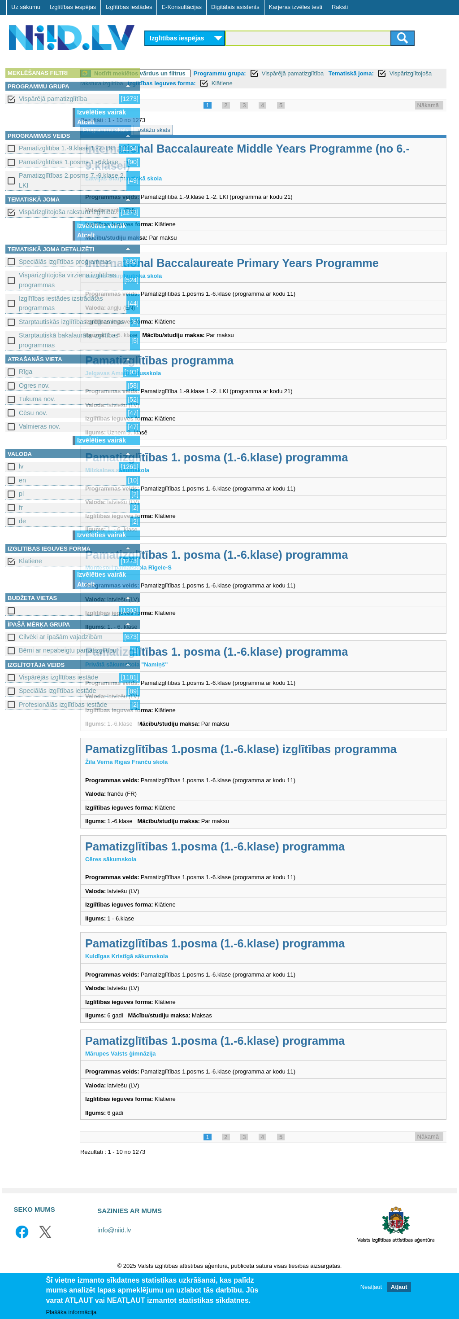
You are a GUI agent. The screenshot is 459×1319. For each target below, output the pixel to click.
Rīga (25, 371)
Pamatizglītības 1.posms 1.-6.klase (68, 162)
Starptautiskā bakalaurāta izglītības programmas (69, 340)
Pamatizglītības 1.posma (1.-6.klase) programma (281, 880)
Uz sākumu (25, 7)
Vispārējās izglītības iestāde (58, 677)
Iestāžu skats (220, 130)
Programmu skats (172, 130)
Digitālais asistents (235, 7)
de (22, 521)
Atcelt (86, 122)
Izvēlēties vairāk (101, 112)
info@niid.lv (114, 1264)
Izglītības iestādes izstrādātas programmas (61, 303)
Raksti (340, 7)
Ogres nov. (34, 385)
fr (21, 507)
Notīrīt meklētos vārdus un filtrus (206, 73)
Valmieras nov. (39, 426)
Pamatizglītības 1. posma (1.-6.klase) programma (283, 474)
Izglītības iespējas (73, 7)
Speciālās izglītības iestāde (57, 690)
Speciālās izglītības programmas (65, 261)
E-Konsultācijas (181, 7)
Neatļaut (371, 1287)
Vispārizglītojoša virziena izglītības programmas (67, 280)
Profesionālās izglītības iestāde (63, 704)
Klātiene (30, 561)
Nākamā (428, 105)
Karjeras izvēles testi (295, 7)
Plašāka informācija (71, 1312)
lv (21, 466)
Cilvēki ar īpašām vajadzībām (61, 636)
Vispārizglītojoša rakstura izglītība (66, 211)
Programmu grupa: (286, 73)
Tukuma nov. (37, 399)
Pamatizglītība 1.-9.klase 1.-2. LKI (67, 148)
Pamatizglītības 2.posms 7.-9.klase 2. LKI (72, 180)
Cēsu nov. (33, 412)
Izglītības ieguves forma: (304, 83)
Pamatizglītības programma (226, 377)
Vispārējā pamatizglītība (53, 98)
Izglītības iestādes (128, 7)
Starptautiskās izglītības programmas (71, 321)
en (22, 480)
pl (21, 493)
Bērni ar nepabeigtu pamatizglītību (68, 650)
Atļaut (399, 1287)
